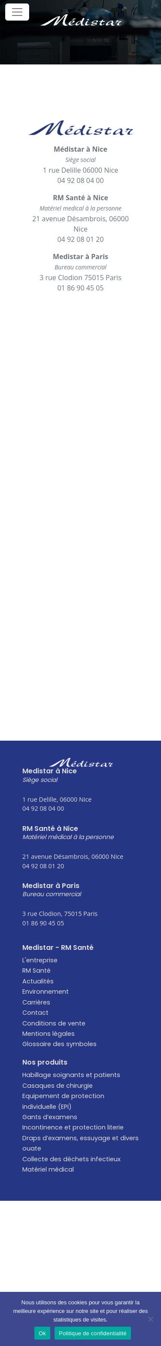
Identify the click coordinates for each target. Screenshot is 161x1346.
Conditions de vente (53, 1023)
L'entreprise (40, 960)
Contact (35, 1012)
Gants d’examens (49, 1117)
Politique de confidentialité (93, 1333)
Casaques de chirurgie (57, 1085)
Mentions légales (48, 1033)
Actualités (38, 981)
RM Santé (36, 970)
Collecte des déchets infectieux (71, 1159)
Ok (42, 1333)
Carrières (36, 1002)
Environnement (45, 991)
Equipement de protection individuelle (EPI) (63, 1101)
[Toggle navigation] (17, 12)
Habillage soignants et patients (71, 1075)
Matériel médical (48, 1169)
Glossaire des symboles (59, 1044)
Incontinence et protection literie (73, 1127)
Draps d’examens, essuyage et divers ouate (80, 1143)
